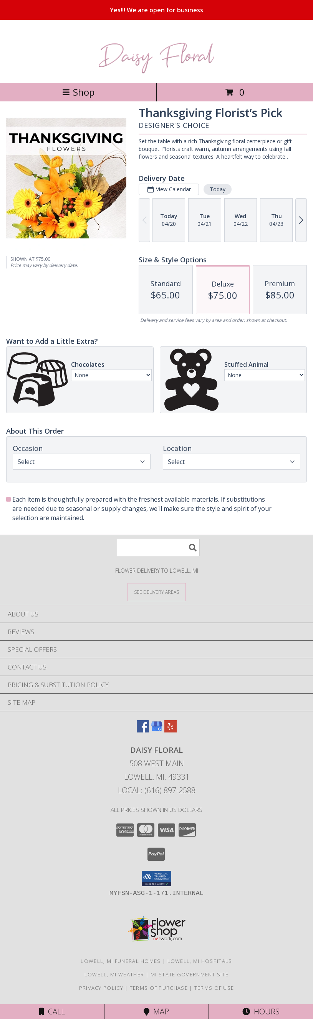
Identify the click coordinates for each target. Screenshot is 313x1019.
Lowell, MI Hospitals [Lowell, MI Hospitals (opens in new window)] (199, 961)
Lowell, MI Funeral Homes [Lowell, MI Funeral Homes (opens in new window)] (121, 961)
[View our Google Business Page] (157, 730)
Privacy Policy (101, 987)
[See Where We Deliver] (157, 591)
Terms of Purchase (159, 987)
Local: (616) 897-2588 (156, 790)
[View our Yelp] (170, 730)
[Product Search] (158, 547)
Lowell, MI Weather (114, 974)
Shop (78, 92)
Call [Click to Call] (52, 1011)
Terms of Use (214, 987)
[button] (156, 878)
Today (217, 189)
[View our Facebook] (143, 730)
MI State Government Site (190, 974)
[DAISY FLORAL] (156, 71)
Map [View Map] (156, 1011)
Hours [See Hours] (261, 1011)
